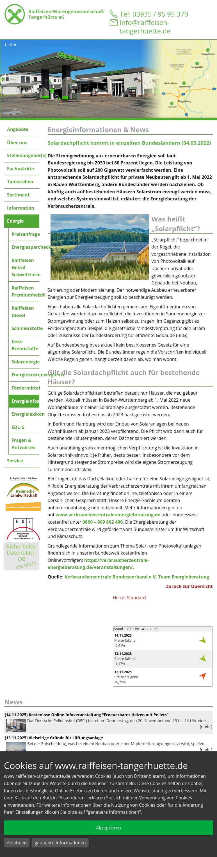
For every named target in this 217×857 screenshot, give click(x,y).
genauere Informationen (60, 843)
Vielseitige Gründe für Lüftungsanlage (66, 737)
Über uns (17, 142)
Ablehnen (17, 843)
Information (20, 208)
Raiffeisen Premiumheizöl (25, 291)
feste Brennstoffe (25, 345)
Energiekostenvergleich (25, 375)
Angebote (17, 129)
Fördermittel (25, 388)
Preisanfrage (25, 234)
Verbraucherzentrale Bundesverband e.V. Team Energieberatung (137, 577)
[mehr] (206, 726)
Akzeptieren (108, 828)
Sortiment (18, 195)
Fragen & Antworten (24, 444)
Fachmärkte (20, 169)
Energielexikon (25, 414)
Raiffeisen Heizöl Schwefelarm (25, 267)
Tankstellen (20, 181)
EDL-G (18, 427)
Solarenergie (25, 362)
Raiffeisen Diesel (23, 311)
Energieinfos (25, 401)
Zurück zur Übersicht (189, 586)
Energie (15, 221)
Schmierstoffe (25, 328)
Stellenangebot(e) (23, 155)
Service (15, 461)
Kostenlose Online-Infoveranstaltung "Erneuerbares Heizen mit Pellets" (98, 714)
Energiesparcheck (25, 247)
